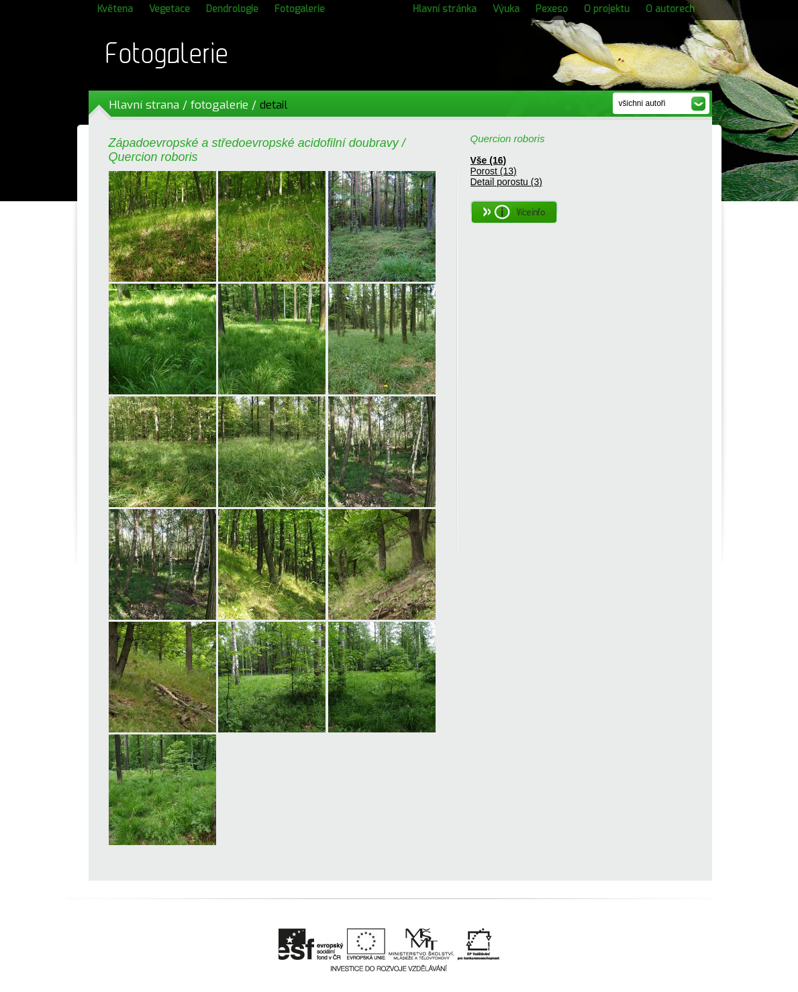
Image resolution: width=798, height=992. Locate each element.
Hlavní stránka (445, 9)
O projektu (607, 9)
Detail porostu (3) (506, 181)
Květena (115, 9)
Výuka (506, 9)
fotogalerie (219, 105)
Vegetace (169, 9)
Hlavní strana (144, 105)
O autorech (670, 9)
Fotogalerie (300, 9)
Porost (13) (493, 171)
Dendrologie (232, 9)
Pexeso (552, 9)
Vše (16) (488, 160)
